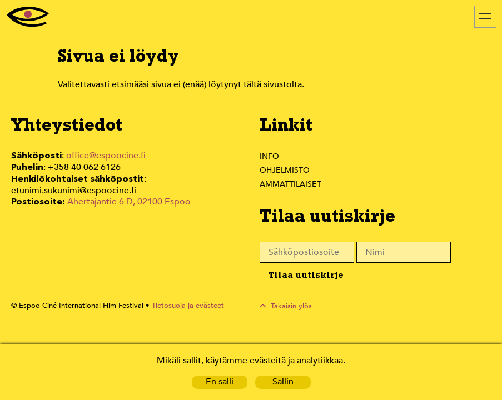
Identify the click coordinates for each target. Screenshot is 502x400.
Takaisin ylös (292, 306)
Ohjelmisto (285, 170)
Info (269, 156)
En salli (219, 382)
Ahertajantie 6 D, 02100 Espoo (128, 199)
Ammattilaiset (291, 183)
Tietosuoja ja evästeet (181, 306)
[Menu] (485, 17)
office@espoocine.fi (106, 156)
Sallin (283, 382)
